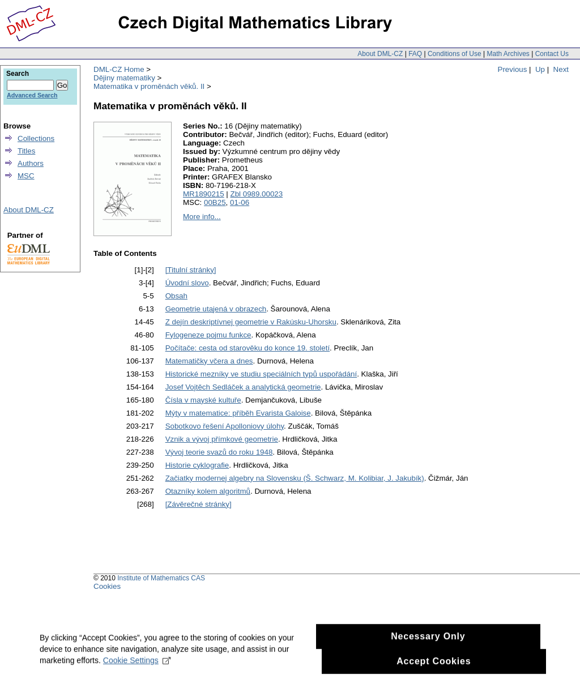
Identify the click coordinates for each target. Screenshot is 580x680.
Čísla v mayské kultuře (203, 400)
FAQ (415, 54)
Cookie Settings (136, 665)
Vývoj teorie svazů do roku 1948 (219, 452)
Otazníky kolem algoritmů (207, 491)
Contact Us (552, 54)
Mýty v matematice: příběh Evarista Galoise (238, 413)
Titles (26, 151)
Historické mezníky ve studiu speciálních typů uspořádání (261, 374)
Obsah (176, 296)
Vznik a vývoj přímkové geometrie (221, 439)
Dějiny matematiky (124, 78)
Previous (512, 69)
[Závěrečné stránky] (198, 504)
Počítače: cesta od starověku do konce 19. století (247, 348)
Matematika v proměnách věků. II (148, 86)
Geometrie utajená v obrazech (216, 309)
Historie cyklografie (197, 465)
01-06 (239, 202)
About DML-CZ (380, 54)
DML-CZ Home (118, 69)
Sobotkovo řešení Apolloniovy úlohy (224, 426)
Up (540, 69)
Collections (36, 138)
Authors (31, 163)
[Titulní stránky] (190, 270)
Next (561, 69)
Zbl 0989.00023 (257, 194)
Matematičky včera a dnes (209, 361)
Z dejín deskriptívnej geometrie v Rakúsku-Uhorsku (250, 322)
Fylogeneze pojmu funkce (208, 335)
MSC (26, 176)
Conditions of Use (454, 54)
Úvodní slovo (187, 283)
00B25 (215, 202)
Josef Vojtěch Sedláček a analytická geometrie (243, 387)
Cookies (107, 586)
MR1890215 (203, 194)
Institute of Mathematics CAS (161, 578)
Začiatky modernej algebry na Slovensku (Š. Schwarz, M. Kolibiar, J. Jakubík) (294, 478)
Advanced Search (32, 95)
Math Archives (508, 54)
